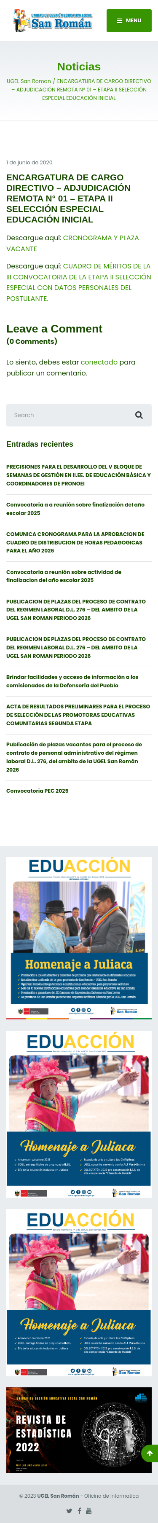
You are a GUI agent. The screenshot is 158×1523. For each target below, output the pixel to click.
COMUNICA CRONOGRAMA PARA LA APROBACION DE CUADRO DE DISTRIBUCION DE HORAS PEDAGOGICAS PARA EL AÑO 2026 (75, 543)
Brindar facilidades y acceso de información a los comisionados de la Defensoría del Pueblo (72, 681)
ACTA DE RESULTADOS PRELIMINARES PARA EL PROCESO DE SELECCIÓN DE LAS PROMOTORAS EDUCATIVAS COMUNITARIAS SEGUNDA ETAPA (78, 715)
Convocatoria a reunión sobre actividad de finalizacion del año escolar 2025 (63, 576)
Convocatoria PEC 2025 (37, 790)
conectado (99, 362)
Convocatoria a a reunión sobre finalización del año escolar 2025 (75, 509)
